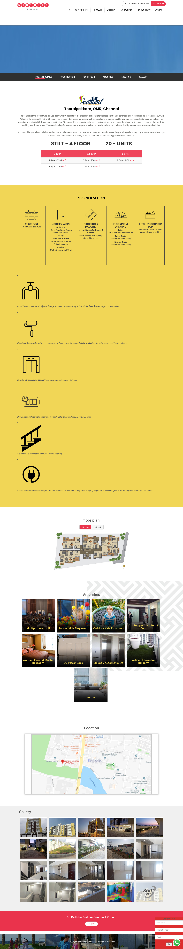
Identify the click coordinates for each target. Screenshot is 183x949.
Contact (159, 10)
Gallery (111, 10)
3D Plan (97, 527)
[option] (31, 235)
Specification (67, 77)
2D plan (85, 527)
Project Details (43, 77)
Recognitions (143, 10)
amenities (108, 77)
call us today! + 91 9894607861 (136, 4)
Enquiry (91, 924)
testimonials (125, 10)
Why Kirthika (81, 10)
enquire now (158, 4)
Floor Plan (89, 77)
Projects (97, 10)
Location (126, 77)
